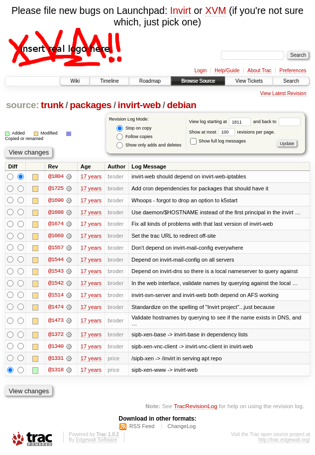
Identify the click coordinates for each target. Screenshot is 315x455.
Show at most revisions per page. (232, 132)
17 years (91, 176)
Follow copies (134, 137)
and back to (277, 121)
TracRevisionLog (195, 408)
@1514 (55, 296)
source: (22, 105)
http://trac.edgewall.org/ (284, 442)
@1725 (55, 188)
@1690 (55, 200)
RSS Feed (142, 428)
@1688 (55, 212)
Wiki (75, 81)
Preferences (293, 70)
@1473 (55, 322)
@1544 (55, 260)
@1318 (55, 372)
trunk (52, 105)
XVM (215, 10)
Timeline (109, 81)
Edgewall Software (96, 442)
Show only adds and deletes (148, 145)
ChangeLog (181, 428)
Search (291, 81)
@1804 (55, 176)
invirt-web (139, 105)
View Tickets (249, 81)
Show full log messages (218, 141)
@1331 (55, 360)
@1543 (55, 272)
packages (90, 105)
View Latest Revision (283, 93)
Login (201, 70)
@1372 (55, 336)
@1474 (55, 308)
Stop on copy (133, 128)
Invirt (180, 10)
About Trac (259, 70)
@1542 (55, 284)
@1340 (55, 348)
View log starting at (221, 121)
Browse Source (198, 81)
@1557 (55, 248)
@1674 (55, 224)
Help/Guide (226, 70)
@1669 (55, 236)
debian (181, 105)
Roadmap (150, 81)
